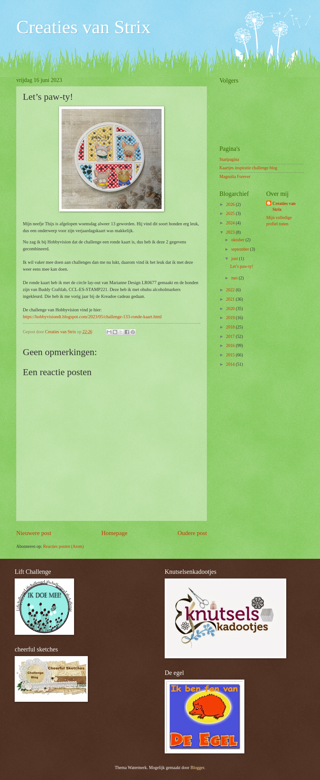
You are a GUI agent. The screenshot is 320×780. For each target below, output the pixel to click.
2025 (231, 213)
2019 (231, 317)
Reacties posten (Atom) (63, 546)
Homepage (114, 533)
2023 (231, 232)
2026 (231, 204)
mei (235, 278)
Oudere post (192, 533)
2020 (231, 308)
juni (235, 258)
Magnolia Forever (234, 176)
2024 (231, 223)
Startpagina (229, 159)
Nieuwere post (33, 533)
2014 (231, 364)
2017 (231, 336)
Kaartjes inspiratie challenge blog (248, 168)
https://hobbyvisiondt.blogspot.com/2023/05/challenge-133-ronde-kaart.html (92, 316)
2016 (231, 345)
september (240, 249)
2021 (231, 299)
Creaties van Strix (83, 27)
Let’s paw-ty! (241, 266)
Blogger (197, 767)
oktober (238, 239)
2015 (231, 355)
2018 (231, 327)
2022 (231, 290)
